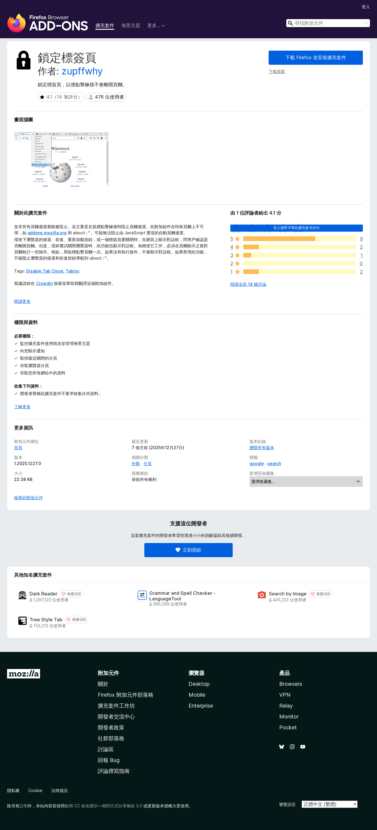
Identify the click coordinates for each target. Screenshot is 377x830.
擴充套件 (104, 25)
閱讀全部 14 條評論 (248, 284)
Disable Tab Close (44, 269)
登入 (366, 6)
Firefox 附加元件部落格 (125, 695)
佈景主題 (130, 25)
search (274, 463)
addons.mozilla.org (47, 232)
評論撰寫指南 (114, 771)
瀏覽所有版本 (261, 447)
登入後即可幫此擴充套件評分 (296, 227)
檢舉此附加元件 (28, 497)
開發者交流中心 (116, 716)
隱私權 (13, 790)
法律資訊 (59, 790)
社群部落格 (111, 738)
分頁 (147, 463)
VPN (284, 695)
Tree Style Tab (45, 619)
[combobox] (328, 23)
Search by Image (288, 594)
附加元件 (108, 673)
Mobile (196, 695)
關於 (103, 684)
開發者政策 (111, 727)
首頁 (18, 447)
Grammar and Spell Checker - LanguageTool (182, 596)
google (256, 463)
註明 (23, 805)
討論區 (106, 749)
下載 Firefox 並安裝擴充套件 (315, 57)
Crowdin (44, 282)
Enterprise (200, 706)
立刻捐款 (188, 550)
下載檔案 (277, 71)
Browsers (290, 684)
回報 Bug (109, 760)
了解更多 (22, 406)
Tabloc (73, 269)
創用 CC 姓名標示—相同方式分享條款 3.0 (103, 805)
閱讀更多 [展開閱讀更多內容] (22, 301)
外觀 (136, 463)
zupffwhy (82, 71)
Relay (286, 706)
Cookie (35, 790)
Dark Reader (43, 594)
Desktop (198, 684)
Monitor (289, 716)
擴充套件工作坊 (116, 706)
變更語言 (287, 804)
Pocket (288, 727)
